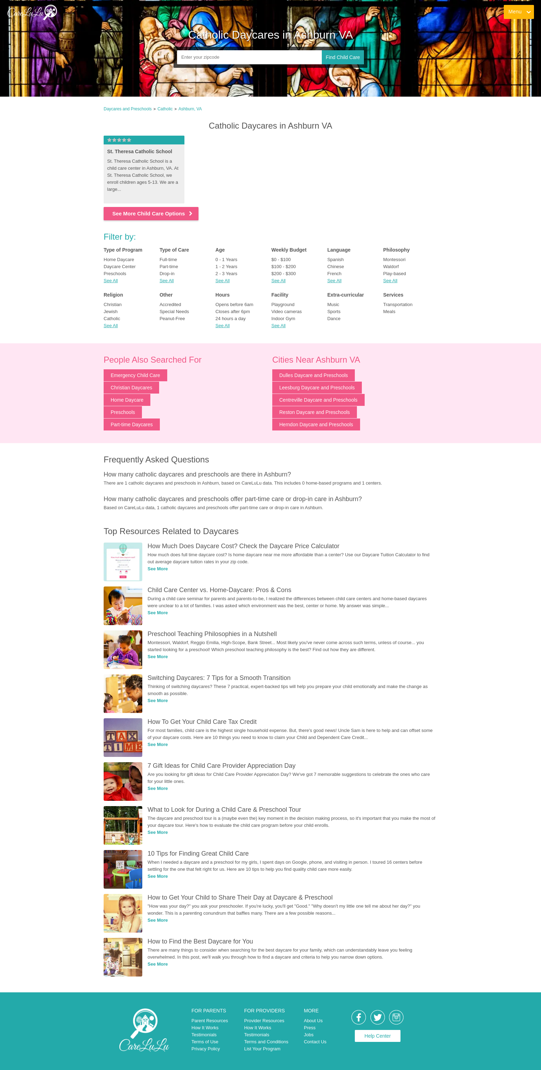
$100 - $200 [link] (283, 266)
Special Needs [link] (174, 311)
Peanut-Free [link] (172, 318)
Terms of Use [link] (205, 1041)
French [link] (334, 273)
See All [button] (111, 280)
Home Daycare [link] (119, 259)
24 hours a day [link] (230, 318)
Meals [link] (389, 311)
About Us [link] (313, 1020)
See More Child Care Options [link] (153, 213)
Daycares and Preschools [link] (128, 108)
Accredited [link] (170, 304)
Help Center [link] (378, 1036)
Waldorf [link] (391, 266)
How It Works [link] (205, 1027)
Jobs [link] (308, 1034)
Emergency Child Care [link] (135, 375)
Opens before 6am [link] (234, 304)
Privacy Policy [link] (205, 1048)
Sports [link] (334, 311)
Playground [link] (282, 304)
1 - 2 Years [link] (226, 266)
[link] (32, 12)
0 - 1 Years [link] (226, 259)
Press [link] (309, 1027)
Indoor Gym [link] (283, 318)
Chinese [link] (335, 266)
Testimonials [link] (204, 1034)
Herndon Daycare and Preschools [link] (316, 424)
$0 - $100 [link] (281, 259)
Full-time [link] (168, 259)
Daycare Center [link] (120, 266)
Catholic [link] (164, 108)
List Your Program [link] (262, 1048)
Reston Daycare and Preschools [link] (314, 412)
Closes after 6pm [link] (232, 311)
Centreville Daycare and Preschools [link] (318, 400)
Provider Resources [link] (264, 1020)
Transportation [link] (397, 304)
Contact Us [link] (315, 1041)
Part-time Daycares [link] (132, 424)
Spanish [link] (335, 259)
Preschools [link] (115, 273)
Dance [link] (334, 318)
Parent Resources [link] (209, 1020)
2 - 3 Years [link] (226, 273)
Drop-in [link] (167, 273)
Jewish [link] (111, 311)
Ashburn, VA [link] (190, 108)
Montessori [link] (394, 259)
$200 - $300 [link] (283, 273)
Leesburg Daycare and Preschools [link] (317, 387)
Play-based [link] (394, 273)
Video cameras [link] (286, 311)
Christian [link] (113, 304)
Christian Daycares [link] (131, 387)
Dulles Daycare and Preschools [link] (313, 375)
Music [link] (333, 304)
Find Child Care (343, 57)
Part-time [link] (168, 266)
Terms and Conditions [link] (266, 1041)
